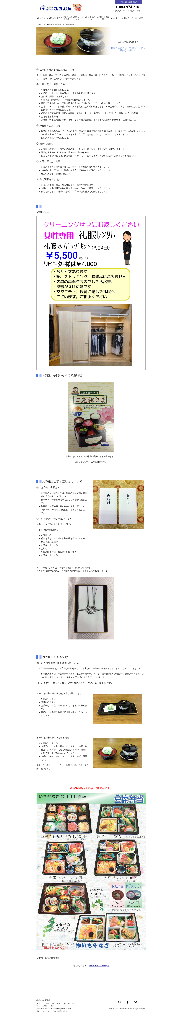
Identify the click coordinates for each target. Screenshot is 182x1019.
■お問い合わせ (127, 19)
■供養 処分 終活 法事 (66, 19)
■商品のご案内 (54, 19)
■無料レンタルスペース (79, 19)
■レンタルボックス (91, 19)
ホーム (40, 25)
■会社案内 (115, 19)
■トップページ (42, 19)
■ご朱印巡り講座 (103, 19)
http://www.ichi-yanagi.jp (99, 966)
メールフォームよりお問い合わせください (59, 1012)
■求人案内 (139, 19)
